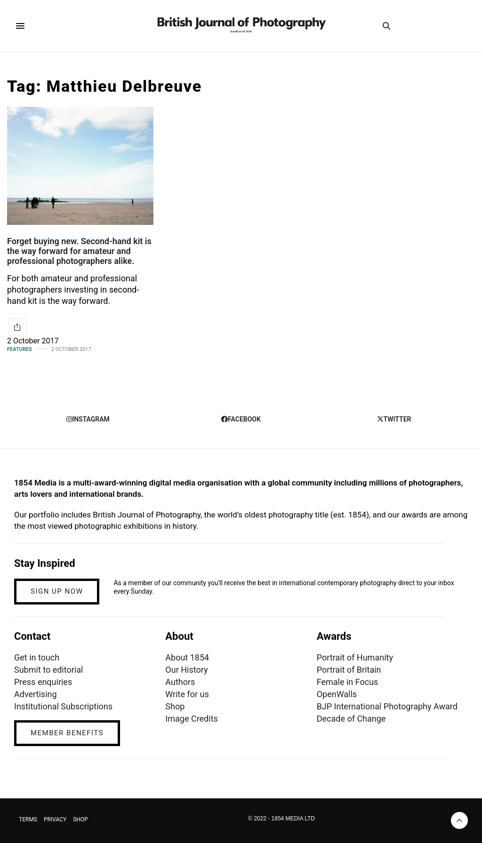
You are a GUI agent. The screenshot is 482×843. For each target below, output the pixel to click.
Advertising (35, 694)
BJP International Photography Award (387, 706)
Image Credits (191, 719)
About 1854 (187, 657)
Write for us (187, 694)
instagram (88, 419)
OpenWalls (337, 694)
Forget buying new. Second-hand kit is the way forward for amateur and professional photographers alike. (79, 250)
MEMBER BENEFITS (67, 733)
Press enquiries (43, 682)
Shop (175, 706)
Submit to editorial (48, 670)
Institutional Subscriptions (63, 706)
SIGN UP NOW (57, 591)
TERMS (28, 819)
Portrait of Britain (349, 670)
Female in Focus (347, 682)
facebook (241, 419)
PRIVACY (55, 819)
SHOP (80, 819)
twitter (394, 419)
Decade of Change (351, 719)
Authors (180, 682)
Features (19, 349)
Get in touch (36, 657)
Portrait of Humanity (355, 657)
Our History (186, 670)
